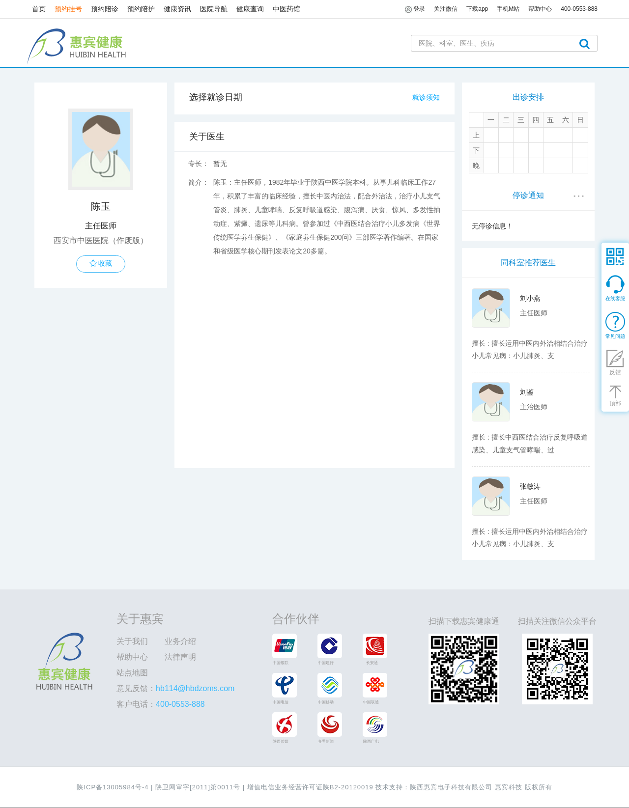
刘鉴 (527, 392)
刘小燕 (530, 298)
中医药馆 (286, 9)
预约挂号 (68, 9)
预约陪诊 (104, 9)
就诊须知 (426, 97)
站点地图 (132, 673)
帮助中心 (132, 657)
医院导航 (214, 9)
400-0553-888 (579, 8)
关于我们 (132, 641)
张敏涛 (530, 486)
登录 (415, 9)
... (578, 192)
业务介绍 (180, 641)
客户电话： (160, 704)
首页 (39, 9)
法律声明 (180, 657)
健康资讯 (177, 9)
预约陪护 (141, 9)
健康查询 (250, 9)
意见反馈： (175, 688)
